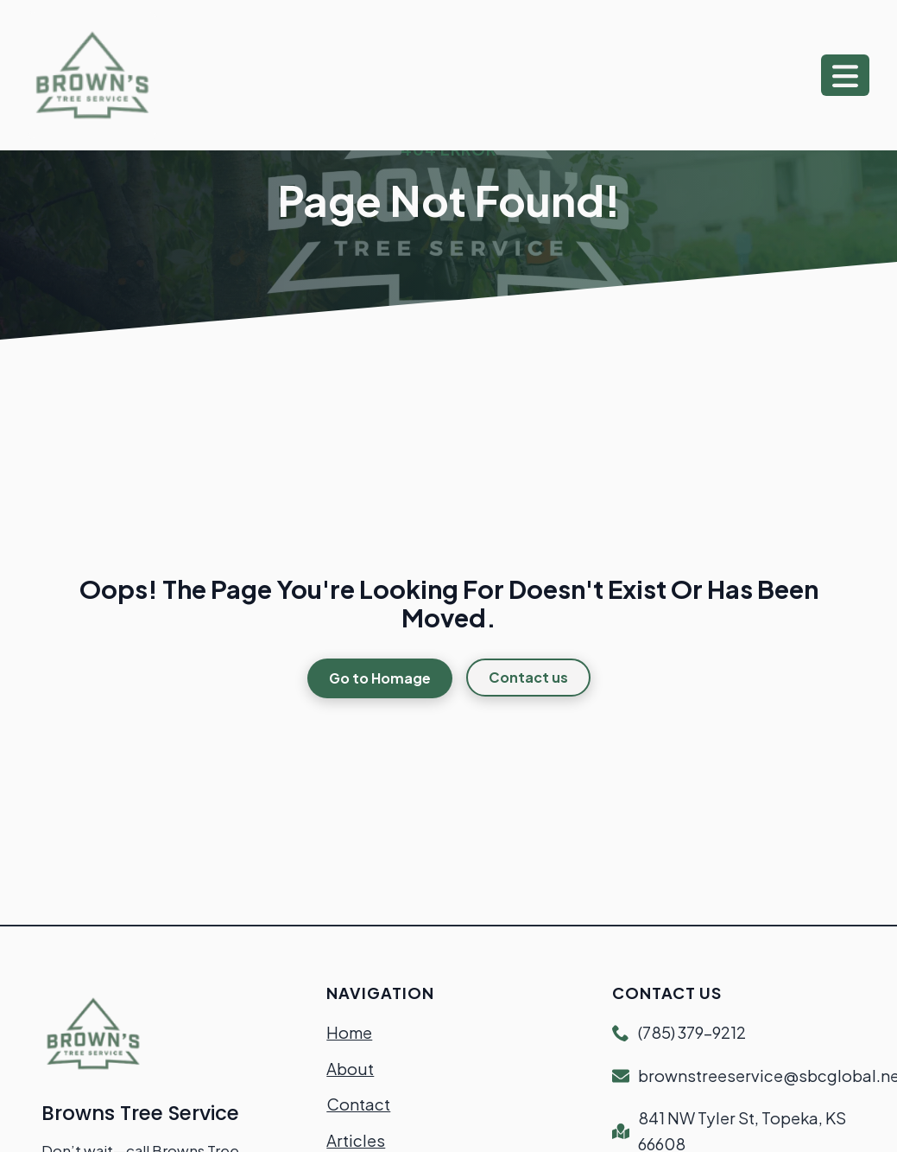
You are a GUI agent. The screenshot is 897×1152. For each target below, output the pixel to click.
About (350, 1069)
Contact (358, 1104)
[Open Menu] (845, 75)
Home (349, 1032)
